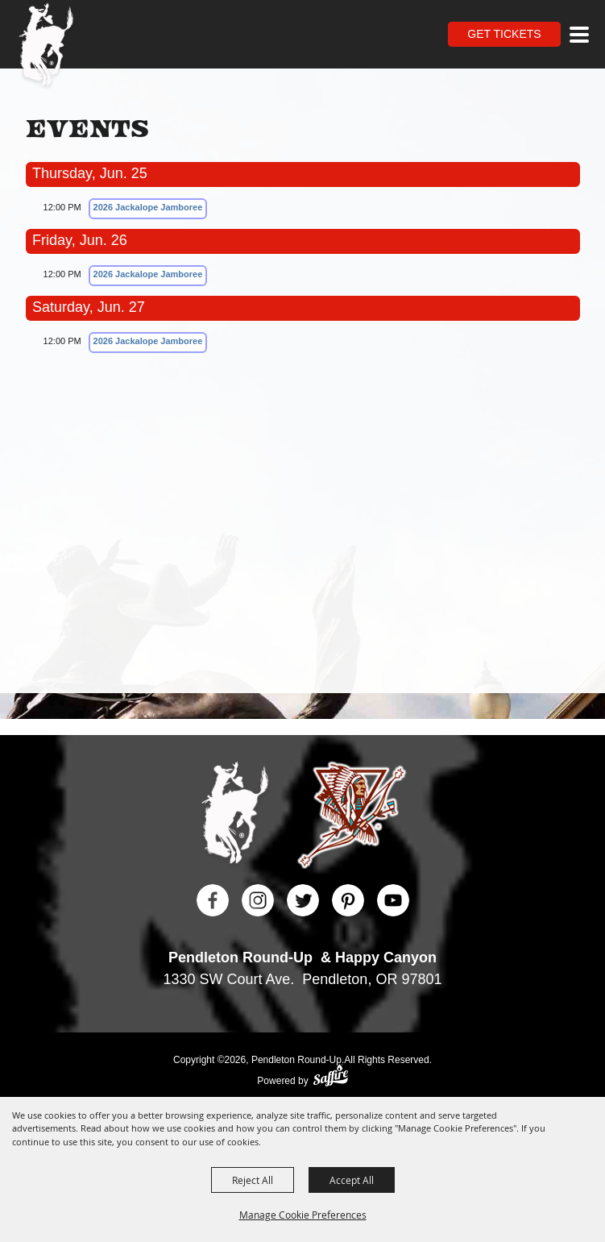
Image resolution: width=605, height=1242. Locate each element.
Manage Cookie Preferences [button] (303, 1214)
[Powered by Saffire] (330, 1077)
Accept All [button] (351, 1179)
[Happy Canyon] (351, 817)
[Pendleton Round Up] (46, 46)
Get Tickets (504, 33)
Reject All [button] (252, 1179)
